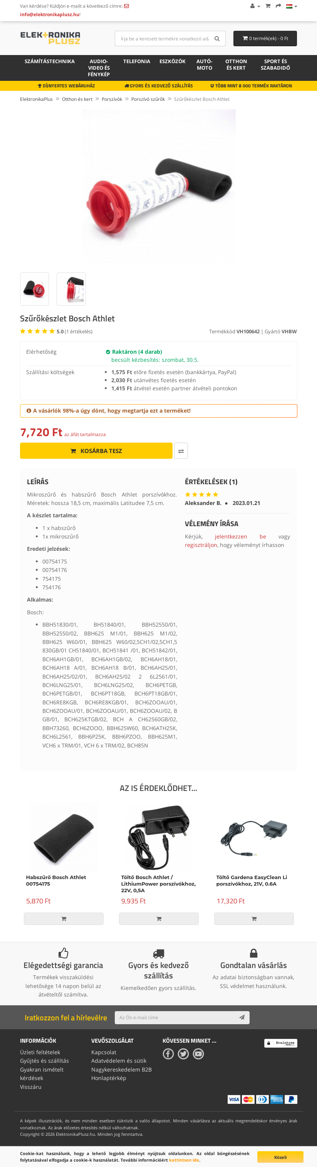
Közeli (280, 1157)
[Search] (217, 38)
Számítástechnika (50, 61)
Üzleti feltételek (40, 1052)
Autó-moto (204, 64)
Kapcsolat (103, 1052)
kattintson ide (184, 1160)
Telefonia (136, 61)
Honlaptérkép (108, 1078)
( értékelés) (74, 331)
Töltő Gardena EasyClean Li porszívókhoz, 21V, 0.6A (251, 880)
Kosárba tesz (96, 451)
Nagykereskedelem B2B (121, 1069)
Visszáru (31, 1086)
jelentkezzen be (240, 536)
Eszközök (172, 61)
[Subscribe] (242, 1017)
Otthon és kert (236, 64)
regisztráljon (201, 544)
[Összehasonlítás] (181, 451)
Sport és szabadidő (275, 64)
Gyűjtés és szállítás (44, 1060)
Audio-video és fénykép (99, 68)
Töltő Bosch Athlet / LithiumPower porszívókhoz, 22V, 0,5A (158, 883)
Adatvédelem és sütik (118, 1060)
